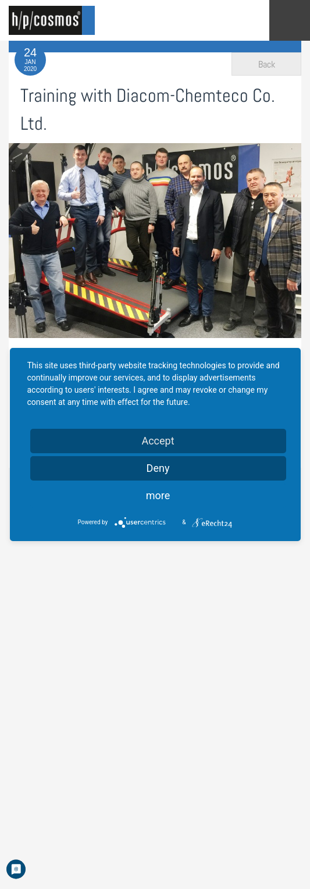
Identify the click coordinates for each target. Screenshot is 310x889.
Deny (158, 468)
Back (266, 64)
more (158, 495)
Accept (157, 441)
